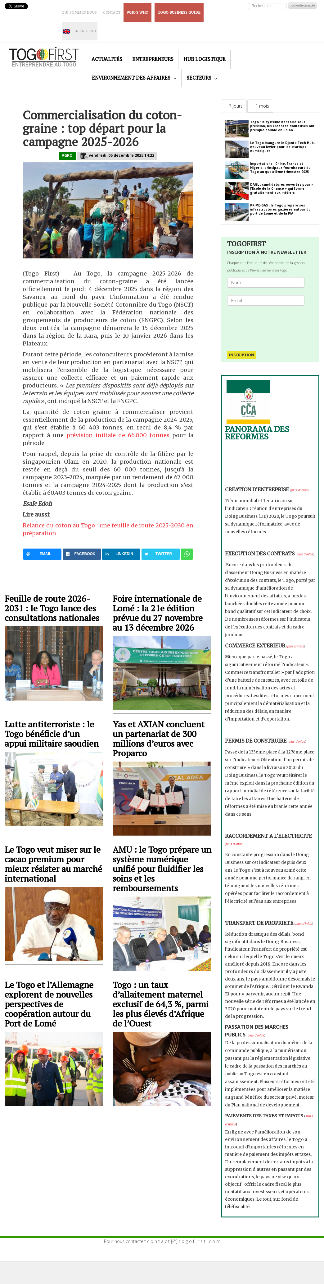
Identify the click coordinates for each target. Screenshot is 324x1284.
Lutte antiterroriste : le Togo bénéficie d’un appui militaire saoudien (52, 733)
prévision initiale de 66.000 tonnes (118, 435)
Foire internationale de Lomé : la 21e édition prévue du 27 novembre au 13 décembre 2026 (158, 613)
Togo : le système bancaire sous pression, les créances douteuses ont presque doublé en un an (282, 126)
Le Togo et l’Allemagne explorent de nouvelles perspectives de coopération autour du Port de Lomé (49, 1004)
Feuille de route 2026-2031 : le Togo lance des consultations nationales (52, 608)
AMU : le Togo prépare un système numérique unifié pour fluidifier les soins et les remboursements (162, 869)
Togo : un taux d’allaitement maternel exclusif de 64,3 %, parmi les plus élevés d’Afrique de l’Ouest (161, 1004)
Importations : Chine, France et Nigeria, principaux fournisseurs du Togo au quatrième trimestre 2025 (280, 167)
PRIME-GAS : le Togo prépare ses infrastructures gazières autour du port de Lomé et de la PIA (280, 209)
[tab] (234, 106)
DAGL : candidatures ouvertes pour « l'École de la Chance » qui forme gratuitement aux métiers (281, 188)
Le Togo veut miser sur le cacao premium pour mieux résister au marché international (53, 864)
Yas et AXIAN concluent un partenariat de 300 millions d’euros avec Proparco (159, 738)
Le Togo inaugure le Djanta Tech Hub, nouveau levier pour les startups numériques (282, 147)
